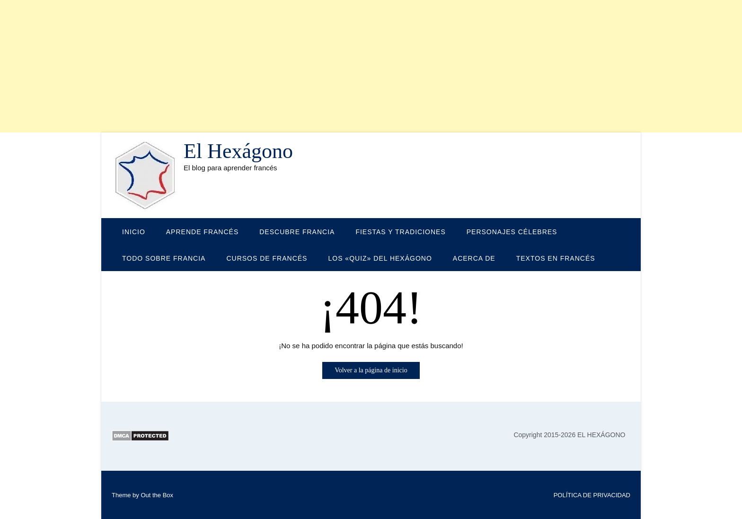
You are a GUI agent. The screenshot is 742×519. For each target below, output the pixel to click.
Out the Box (157, 495)
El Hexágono (238, 151)
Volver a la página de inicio (371, 370)
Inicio (133, 232)
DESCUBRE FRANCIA (297, 232)
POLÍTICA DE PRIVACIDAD (592, 495)
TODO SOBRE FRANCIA (163, 258)
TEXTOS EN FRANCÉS (555, 258)
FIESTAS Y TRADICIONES (400, 232)
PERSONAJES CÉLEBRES (512, 232)
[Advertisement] (284, 66)
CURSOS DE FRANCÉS (266, 258)
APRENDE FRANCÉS (202, 232)
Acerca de (474, 258)
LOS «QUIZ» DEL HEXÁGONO (380, 258)
